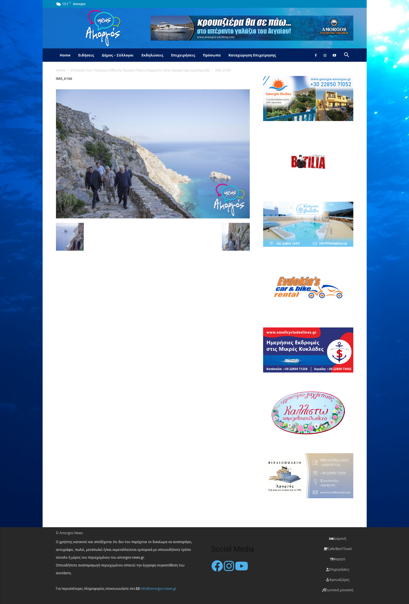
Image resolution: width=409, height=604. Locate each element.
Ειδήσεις (86, 55)
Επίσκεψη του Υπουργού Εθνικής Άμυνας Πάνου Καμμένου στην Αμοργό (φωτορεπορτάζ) (140, 70)
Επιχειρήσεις (183, 55)
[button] (346, 55)
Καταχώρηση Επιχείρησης (252, 55)
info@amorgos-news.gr (158, 588)
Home (65, 55)
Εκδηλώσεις (152, 55)
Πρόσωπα (212, 55)
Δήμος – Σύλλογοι (118, 55)
